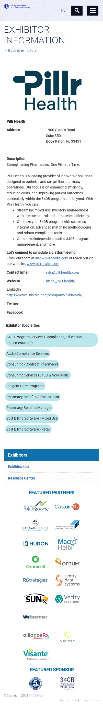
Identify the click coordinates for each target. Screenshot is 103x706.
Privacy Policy (89, 700)
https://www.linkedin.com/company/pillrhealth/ (45, 295)
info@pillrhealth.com (51, 258)
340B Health (37, 695)
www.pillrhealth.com (43, 264)
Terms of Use (68, 700)
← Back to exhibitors (20, 50)
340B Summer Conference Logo (28, 6)
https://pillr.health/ (61, 281)
